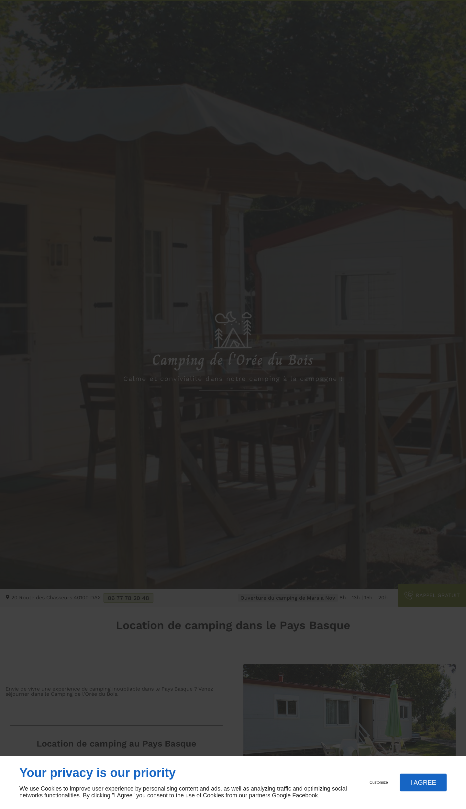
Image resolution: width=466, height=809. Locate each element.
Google (281, 795)
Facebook (305, 795)
